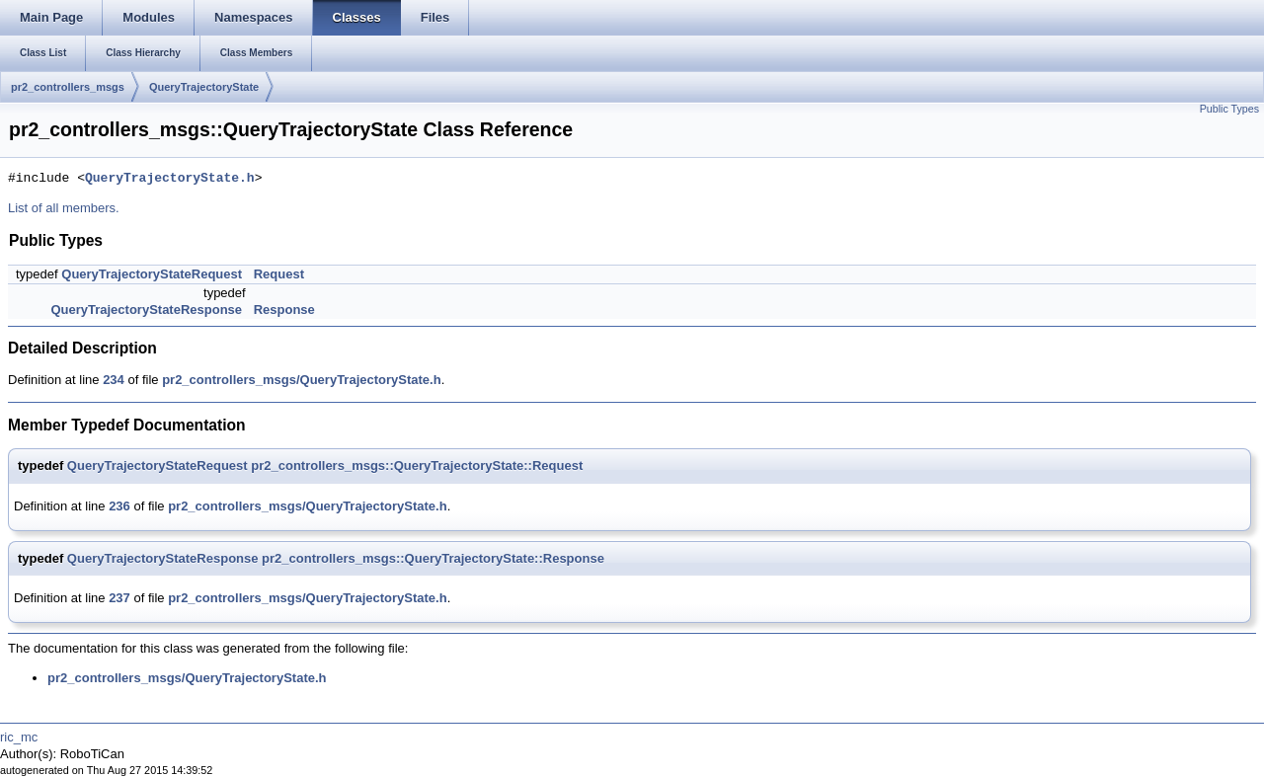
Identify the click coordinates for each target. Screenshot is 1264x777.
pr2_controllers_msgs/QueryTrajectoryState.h (301, 379)
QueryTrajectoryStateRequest (151, 274)
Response (284, 309)
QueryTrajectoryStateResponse (146, 309)
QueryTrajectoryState (204, 87)
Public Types (1229, 109)
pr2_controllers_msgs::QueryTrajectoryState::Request (417, 465)
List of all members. (63, 207)
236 (119, 506)
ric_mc (19, 737)
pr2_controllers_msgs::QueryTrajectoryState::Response (433, 558)
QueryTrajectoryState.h (170, 179)
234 (113, 379)
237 (119, 597)
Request (279, 274)
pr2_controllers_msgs (67, 87)
